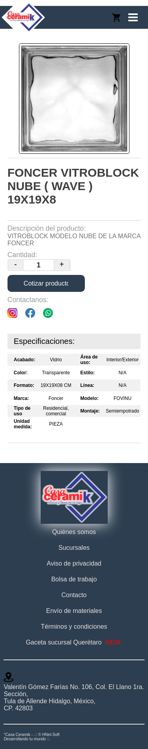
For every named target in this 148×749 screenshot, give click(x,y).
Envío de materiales (74, 610)
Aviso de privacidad (74, 563)
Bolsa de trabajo (74, 579)
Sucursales (74, 547)
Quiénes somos (74, 532)
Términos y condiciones (74, 626)
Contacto (73, 595)
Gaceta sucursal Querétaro (74, 642)
